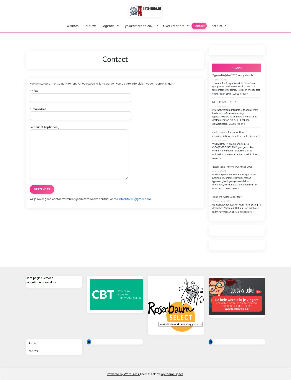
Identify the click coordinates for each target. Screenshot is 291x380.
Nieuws (91, 26)
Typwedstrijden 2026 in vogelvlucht (233, 75)
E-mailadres (80, 112)
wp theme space (172, 374)
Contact (199, 26)
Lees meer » (241, 93)
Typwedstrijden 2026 (138, 26)
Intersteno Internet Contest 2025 (232, 166)
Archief (217, 25)
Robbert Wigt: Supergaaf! (227, 196)
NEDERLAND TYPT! (224, 102)
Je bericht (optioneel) (79, 152)
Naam (80, 94)
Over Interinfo (174, 26)
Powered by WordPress (123, 374)
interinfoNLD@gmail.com (135, 199)
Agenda (109, 26)
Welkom (73, 26)
